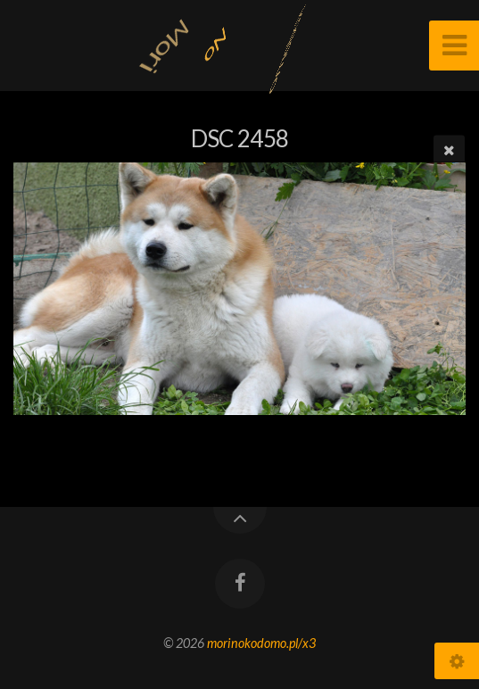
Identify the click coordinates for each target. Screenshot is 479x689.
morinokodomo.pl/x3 (261, 643)
